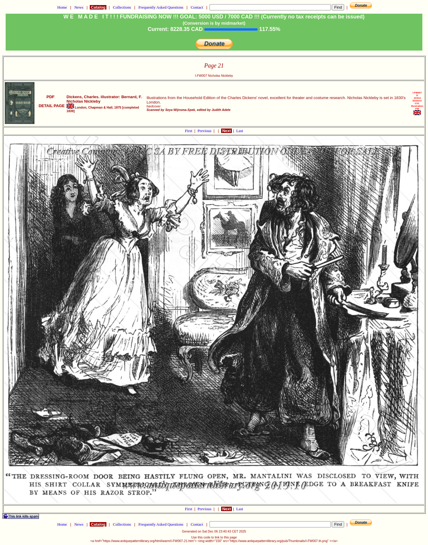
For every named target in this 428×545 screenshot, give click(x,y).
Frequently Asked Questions (160, 7)
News (78, 7)
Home (62, 7)
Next (226, 131)
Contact (197, 7)
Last (239, 131)
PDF (50, 97)
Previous (205, 131)
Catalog (98, 7)
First (189, 131)
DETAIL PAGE (50, 108)
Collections (122, 7)
